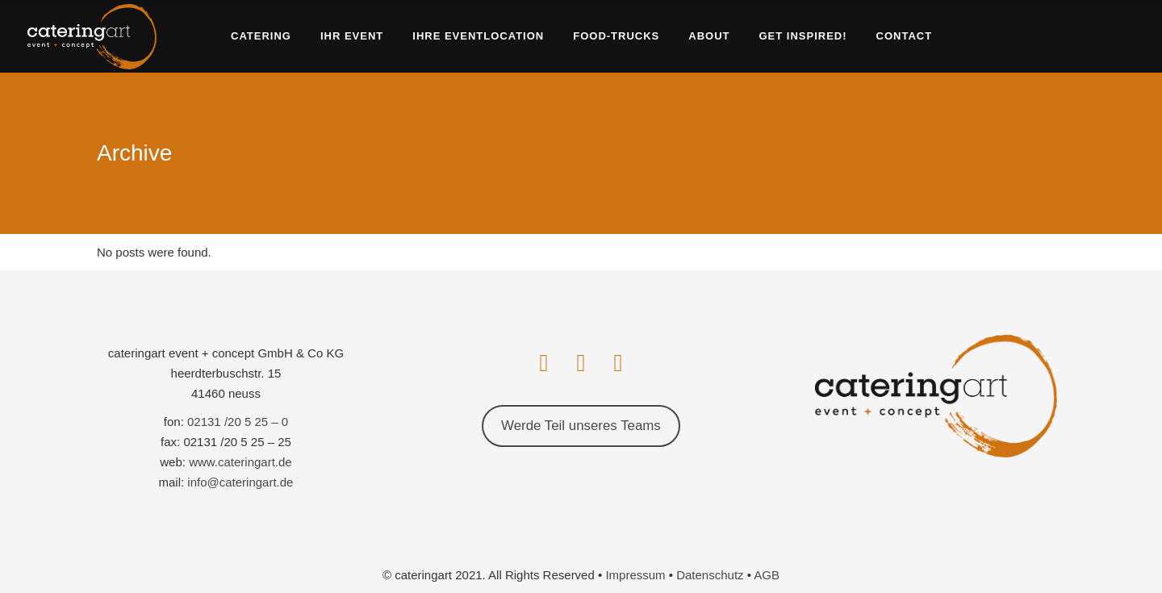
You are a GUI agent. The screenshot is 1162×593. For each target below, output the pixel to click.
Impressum (635, 575)
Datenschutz (709, 575)
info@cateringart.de (240, 482)
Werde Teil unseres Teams (581, 425)
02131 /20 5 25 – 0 (237, 421)
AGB (767, 575)
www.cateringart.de (240, 462)
